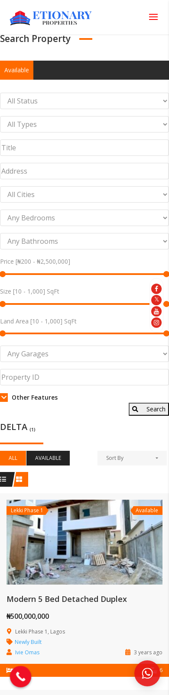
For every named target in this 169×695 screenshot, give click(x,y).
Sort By (115, 458)
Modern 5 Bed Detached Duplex (66, 599)
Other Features (29, 397)
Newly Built (28, 642)
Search (149, 409)
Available (16, 70)
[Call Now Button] (21, 677)
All (13, 458)
